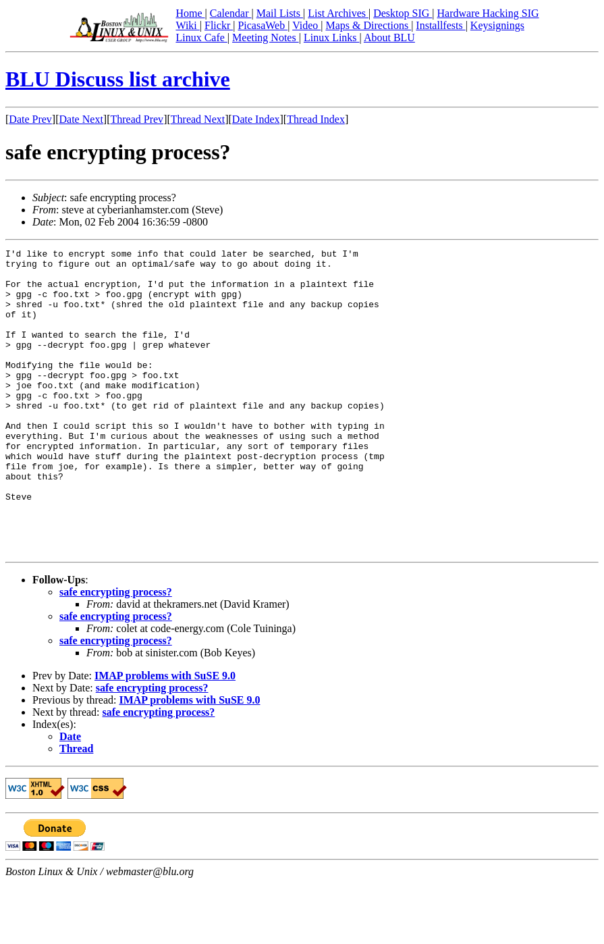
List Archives (338, 13)
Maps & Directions (368, 25)
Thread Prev (136, 119)
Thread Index (316, 119)
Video (306, 25)
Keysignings (497, 25)
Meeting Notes (265, 37)
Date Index (256, 119)
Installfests (440, 25)
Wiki (187, 25)
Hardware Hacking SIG (488, 13)
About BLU (389, 37)
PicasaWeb (262, 25)
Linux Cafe (201, 37)
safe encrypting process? (115, 652)
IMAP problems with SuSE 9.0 (165, 736)
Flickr (218, 25)
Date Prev (30, 119)
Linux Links (332, 37)
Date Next (81, 119)
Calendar (231, 13)
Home (189, 13)
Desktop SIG (402, 13)
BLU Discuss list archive (117, 79)
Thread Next (198, 119)
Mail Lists (279, 13)
